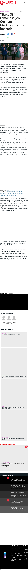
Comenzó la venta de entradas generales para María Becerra (13, 439)
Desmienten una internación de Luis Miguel (11, 334)
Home (13, 548)
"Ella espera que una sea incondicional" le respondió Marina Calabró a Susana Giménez (11, 193)
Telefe (14, 322)
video (3, 406)
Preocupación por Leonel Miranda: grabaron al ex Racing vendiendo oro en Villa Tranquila (17, 502)
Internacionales (19, 555)
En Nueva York (5, 333)
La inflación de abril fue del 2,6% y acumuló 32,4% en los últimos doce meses (18, 487)
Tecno (16, 557)
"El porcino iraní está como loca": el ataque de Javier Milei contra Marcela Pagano (18, 479)
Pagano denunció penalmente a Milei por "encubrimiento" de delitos (18, 509)
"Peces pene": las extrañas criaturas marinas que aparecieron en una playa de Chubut (18, 494)
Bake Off (4, 322)
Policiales (14, 553)
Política (17, 550)
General (13, 557)
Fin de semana (5, 375)
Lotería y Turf (13, 560)
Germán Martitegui (8, 323)
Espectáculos (15, 555)
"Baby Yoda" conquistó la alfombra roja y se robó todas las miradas (13, 408)
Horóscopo (18, 559)
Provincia (17, 548)
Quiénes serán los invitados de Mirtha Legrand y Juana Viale (14, 377)
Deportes (17, 553)
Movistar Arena (5, 437)
